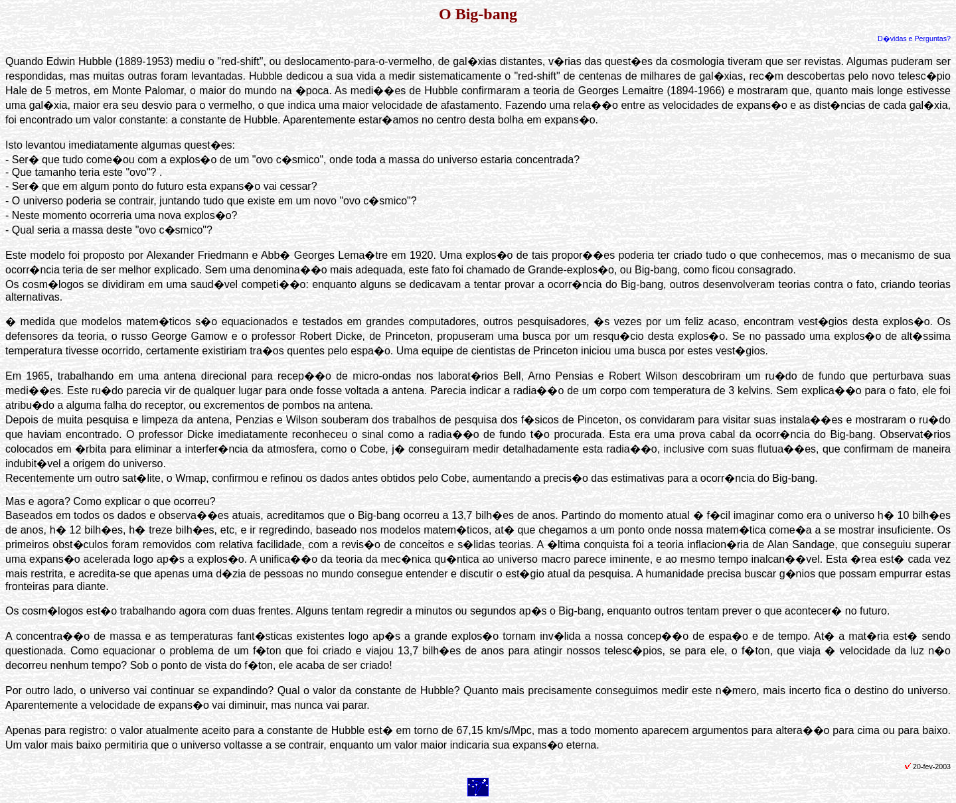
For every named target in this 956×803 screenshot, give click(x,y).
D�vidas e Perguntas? (914, 38)
